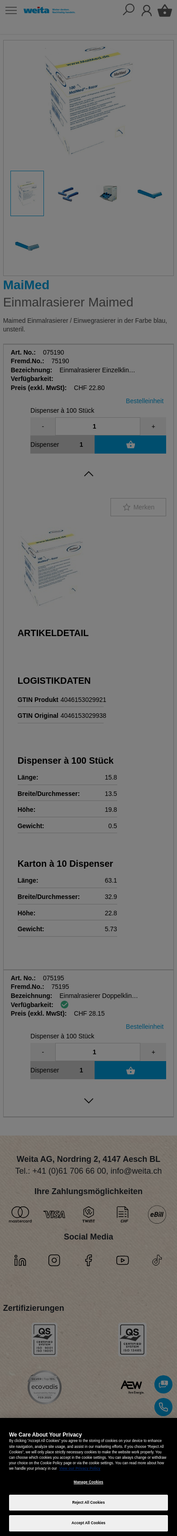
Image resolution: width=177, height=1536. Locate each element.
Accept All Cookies (88, 1523)
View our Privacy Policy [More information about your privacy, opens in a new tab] (79, 1469)
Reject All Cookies (88, 1503)
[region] (88, 1477)
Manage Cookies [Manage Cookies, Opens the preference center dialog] (88, 1482)
